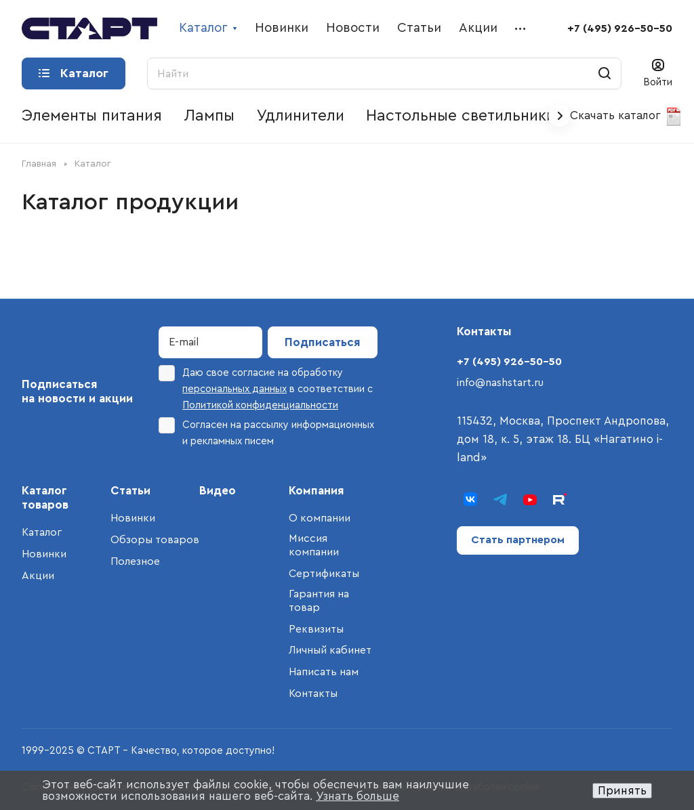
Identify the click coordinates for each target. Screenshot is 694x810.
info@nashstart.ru (500, 382)
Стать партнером (518, 539)
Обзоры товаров (154, 539)
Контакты (313, 693)
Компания (316, 490)
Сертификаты (324, 573)
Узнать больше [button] (357, 796)
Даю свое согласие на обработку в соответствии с (266, 387)
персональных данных (234, 389)
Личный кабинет (330, 650)
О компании (319, 518)
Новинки (44, 554)
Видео (217, 490)
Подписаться (323, 342)
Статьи (130, 490)
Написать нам (324, 671)
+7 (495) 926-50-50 (619, 28)
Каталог (42, 532)
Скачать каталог (626, 116)
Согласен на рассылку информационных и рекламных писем (266, 431)
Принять (622, 790)
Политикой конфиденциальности (260, 405)
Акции (38, 575)
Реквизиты (316, 629)
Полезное (135, 561)
